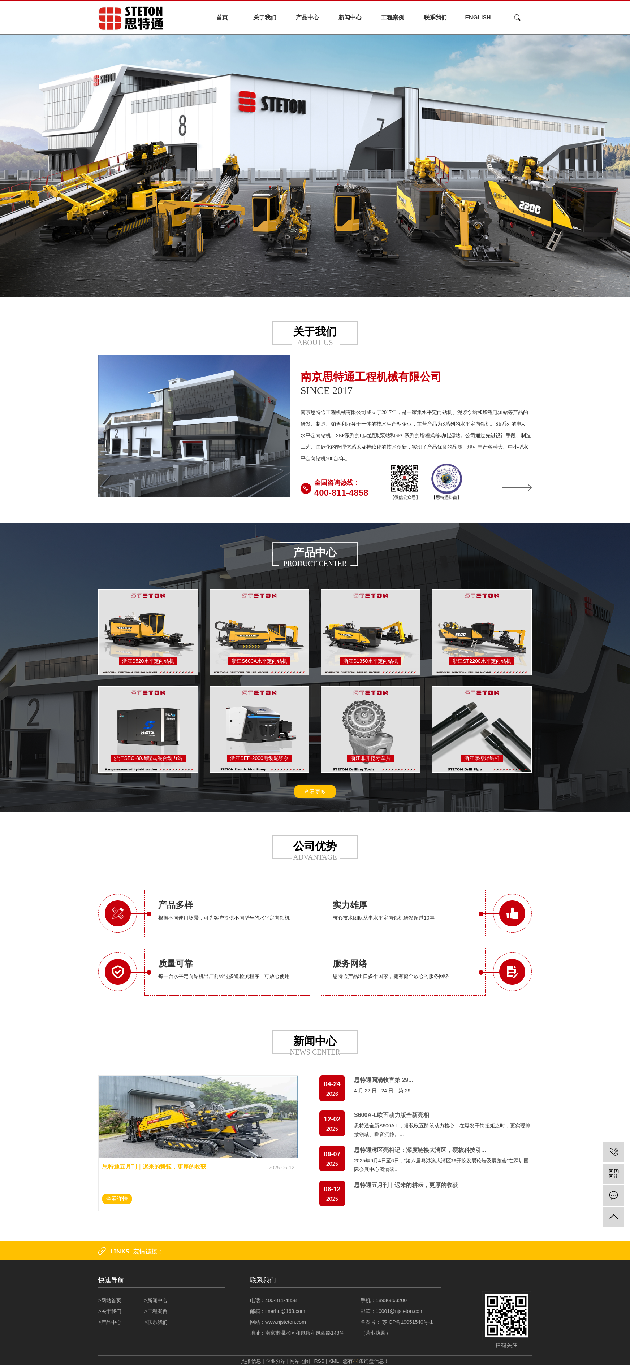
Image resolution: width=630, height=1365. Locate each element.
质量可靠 (175, 963)
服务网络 (350, 963)
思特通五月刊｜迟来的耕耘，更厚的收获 (154, 1167)
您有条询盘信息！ (366, 1361)
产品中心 (307, 17)
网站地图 (300, 1361)
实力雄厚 (350, 905)
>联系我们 (156, 1322)
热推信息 (251, 1361)
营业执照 (376, 1333)
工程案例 (392, 17)
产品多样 (175, 905)
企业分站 (276, 1361)
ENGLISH (478, 17)
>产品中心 (109, 1322)
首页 (222, 17)
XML (334, 1361)
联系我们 (435, 17)
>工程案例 (156, 1311)
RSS (319, 1361)
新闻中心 (350, 17)
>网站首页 (109, 1300)
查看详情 (117, 1199)
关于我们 (264, 17)
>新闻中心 (156, 1300)
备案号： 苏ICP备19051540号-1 (397, 1322)
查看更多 (315, 791)
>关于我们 (109, 1311)
